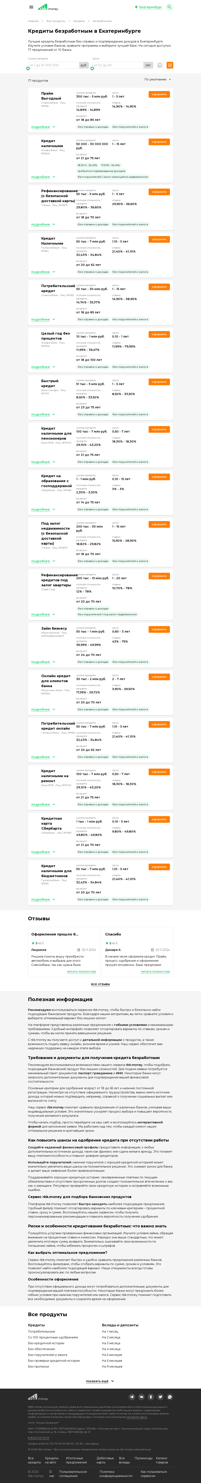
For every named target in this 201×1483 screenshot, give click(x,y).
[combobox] (157, 79)
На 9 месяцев (112, 1366)
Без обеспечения (41, 1349)
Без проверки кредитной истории (54, 1361)
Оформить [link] (159, 94)
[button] (31, 7)
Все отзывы (100, 984)
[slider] (58, 68)
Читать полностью (81, 971)
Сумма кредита (38, 58)
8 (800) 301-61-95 (38, 1437)
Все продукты (56, 21)
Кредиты (79, 21)
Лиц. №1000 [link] (63, 442)
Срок (95, 58)
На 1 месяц (110, 1331)
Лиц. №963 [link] (67, 295)
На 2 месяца (111, 1337)
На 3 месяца (111, 1343)
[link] (132, 1397)
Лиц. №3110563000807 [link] (54, 634)
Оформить (159, 239)
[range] (58, 65)
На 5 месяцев (112, 1355)
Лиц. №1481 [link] (64, 490)
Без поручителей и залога (47, 1355)
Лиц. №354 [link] (68, 732)
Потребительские (41, 1331)
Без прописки (38, 1366)
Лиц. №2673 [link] (59, 205)
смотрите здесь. (137, 1416)
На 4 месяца (111, 1349)
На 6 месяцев (112, 1361)
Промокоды (144, 1458)
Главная (33, 21)
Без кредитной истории (46, 1343)
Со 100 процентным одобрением (53, 1337)
